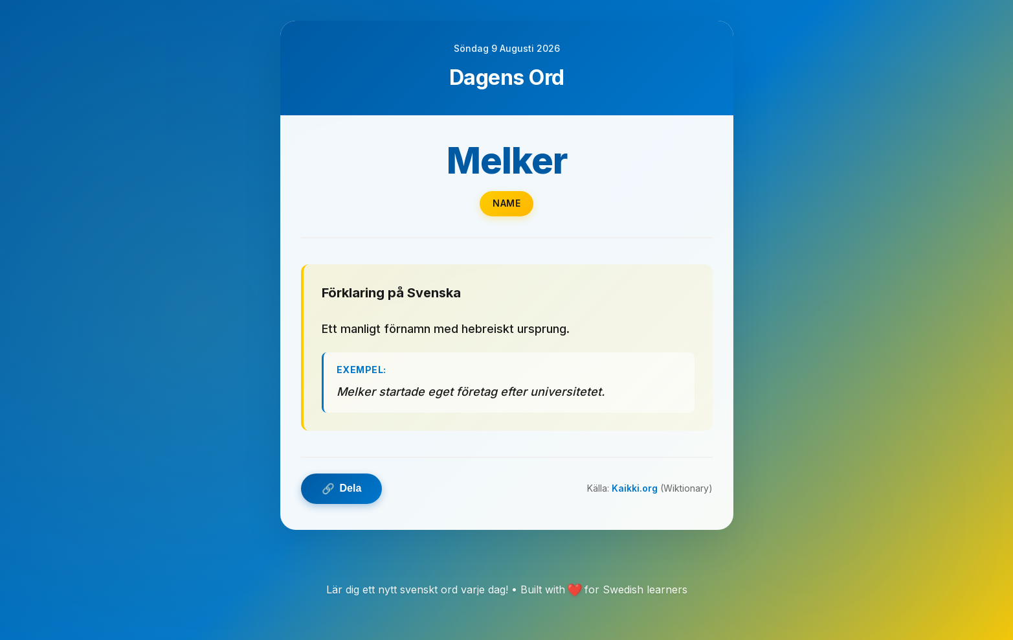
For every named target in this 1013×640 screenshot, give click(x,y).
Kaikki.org (635, 488)
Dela (342, 489)
